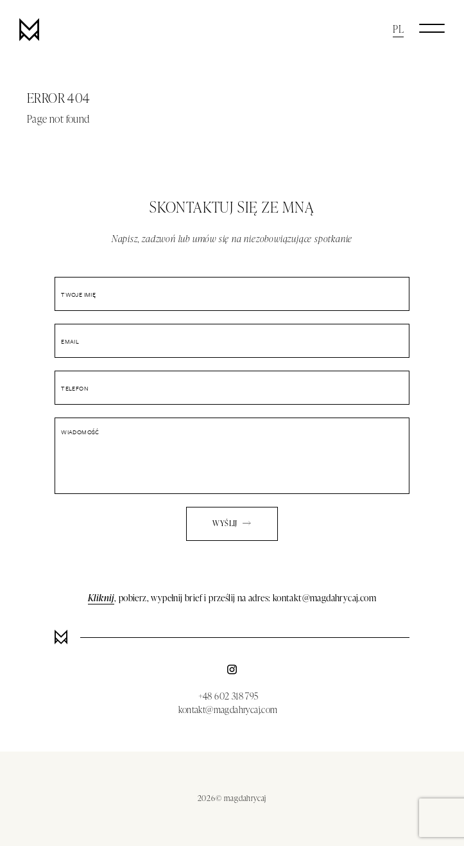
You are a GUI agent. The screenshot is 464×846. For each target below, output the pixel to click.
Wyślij (231, 523)
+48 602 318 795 (228, 696)
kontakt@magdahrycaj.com (227, 709)
